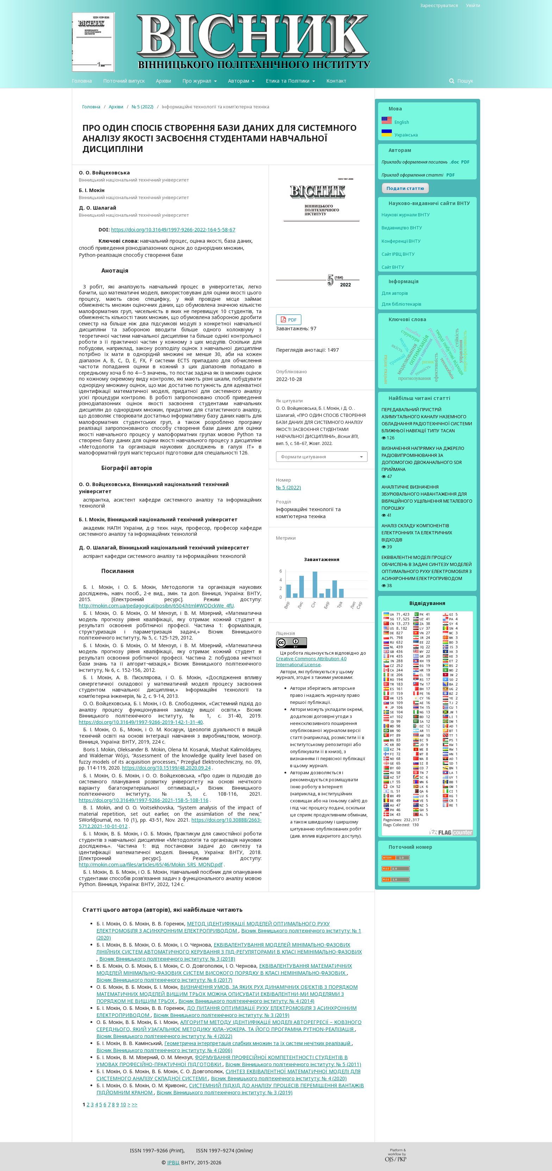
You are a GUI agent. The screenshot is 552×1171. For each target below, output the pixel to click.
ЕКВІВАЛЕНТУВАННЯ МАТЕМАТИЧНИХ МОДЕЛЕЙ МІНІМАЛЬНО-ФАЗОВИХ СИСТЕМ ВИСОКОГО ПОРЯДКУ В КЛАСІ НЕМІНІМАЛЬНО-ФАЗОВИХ (224, 969)
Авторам (239, 80)
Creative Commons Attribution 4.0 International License (311, 661)
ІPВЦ (173, 1162)
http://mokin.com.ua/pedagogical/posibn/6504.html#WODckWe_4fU (156, 605)
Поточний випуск (124, 80)
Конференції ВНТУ (401, 241)
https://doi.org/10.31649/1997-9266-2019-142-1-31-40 (141, 722)
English (401, 122)
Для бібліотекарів (401, 304)
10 (123, 1104)
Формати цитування (303, 456)
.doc (454, 162)
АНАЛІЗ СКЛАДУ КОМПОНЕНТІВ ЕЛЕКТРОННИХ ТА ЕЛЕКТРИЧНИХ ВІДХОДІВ (417, 533)
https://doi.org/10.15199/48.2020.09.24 (166, 767)
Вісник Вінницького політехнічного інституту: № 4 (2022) (164, 1036)
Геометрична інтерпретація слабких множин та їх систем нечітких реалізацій (258, 1043)
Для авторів (395, 293)
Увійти (473, 5)
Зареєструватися (439, 5)
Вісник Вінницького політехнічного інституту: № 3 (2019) (221, 1015)
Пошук (464, 80)
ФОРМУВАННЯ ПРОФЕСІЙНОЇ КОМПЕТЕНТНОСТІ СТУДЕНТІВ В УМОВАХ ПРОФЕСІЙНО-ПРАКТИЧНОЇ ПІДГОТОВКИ (222, 1061)
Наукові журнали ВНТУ (406, 215)
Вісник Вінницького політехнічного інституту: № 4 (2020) (279, 1078)
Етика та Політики (288, 80)
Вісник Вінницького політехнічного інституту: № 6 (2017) (164, 979)
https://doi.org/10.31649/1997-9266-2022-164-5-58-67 (173, 229)
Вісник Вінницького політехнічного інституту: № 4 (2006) (164, 1050)
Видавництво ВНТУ (402, 228)
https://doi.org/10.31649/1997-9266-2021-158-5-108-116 (143, 800)
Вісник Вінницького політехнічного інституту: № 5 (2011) (293, 1064)
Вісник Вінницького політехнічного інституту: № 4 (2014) (246, 1001)
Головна (82, 80)
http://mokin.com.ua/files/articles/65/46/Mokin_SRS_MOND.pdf (150, 864)
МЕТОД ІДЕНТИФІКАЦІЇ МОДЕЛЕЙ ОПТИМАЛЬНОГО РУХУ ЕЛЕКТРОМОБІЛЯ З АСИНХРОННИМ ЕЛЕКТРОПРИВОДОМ (213, 927)
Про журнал (197, 80)
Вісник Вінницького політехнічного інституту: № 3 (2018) (167, 958)
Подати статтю (405, 188)
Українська (406, 135)
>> (134, 1104)
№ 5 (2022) (142, 106)
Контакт (336, 80)
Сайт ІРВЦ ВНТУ (398, 254)
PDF (291, 320)
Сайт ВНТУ (393, 267)
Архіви (163, 80)
